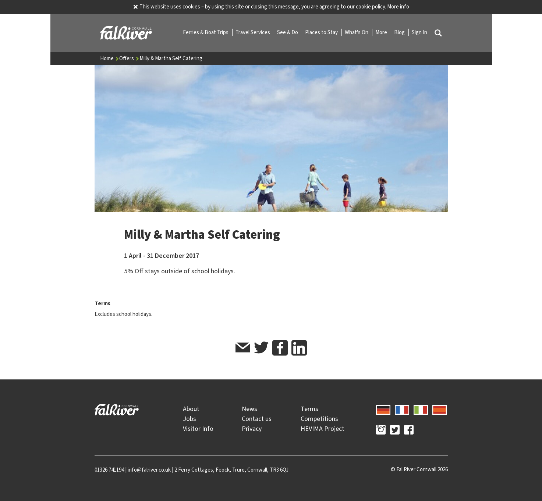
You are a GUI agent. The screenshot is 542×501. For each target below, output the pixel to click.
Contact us (257, 418)
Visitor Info (198, 428)
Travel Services (253, 32)
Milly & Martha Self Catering (170, 58)
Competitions (319, 418)
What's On (357, 32)
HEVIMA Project (322, 428)
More (381, 32)
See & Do (288, 32)
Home (109, 58)
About (191, 408)
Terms (309, 408)
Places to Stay (322, 32)
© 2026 (419, 469)
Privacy (252, 428)
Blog (400, 32)
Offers (129, 58)
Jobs (189, 418)
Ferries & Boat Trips (206, 32)
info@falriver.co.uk (149, 469)
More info (398, 6)
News (249, 408)
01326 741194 (109, 469)
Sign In (419, 32)
